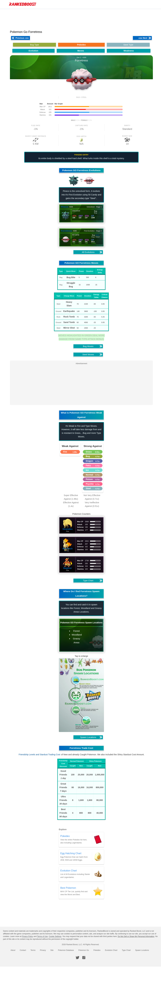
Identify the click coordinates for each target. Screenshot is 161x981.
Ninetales (69, 529)
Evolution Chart (111, 950)
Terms (33, 950)
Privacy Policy (27, 936)
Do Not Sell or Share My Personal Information (136, 936)
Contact (23, 950)
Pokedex (97, 950)
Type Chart (126, 950)
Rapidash (69, 548)
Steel (98, 235)
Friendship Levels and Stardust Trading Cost (41, 754)
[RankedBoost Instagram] (83, 957)
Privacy (43, 950)
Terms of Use (42, 936)
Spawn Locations (142, 950)
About (13, 950)
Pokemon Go (83, 950)
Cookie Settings (55, 936)
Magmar (69, 568)
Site (52, 950)
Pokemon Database (66, 950)
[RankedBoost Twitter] (77, 957)
